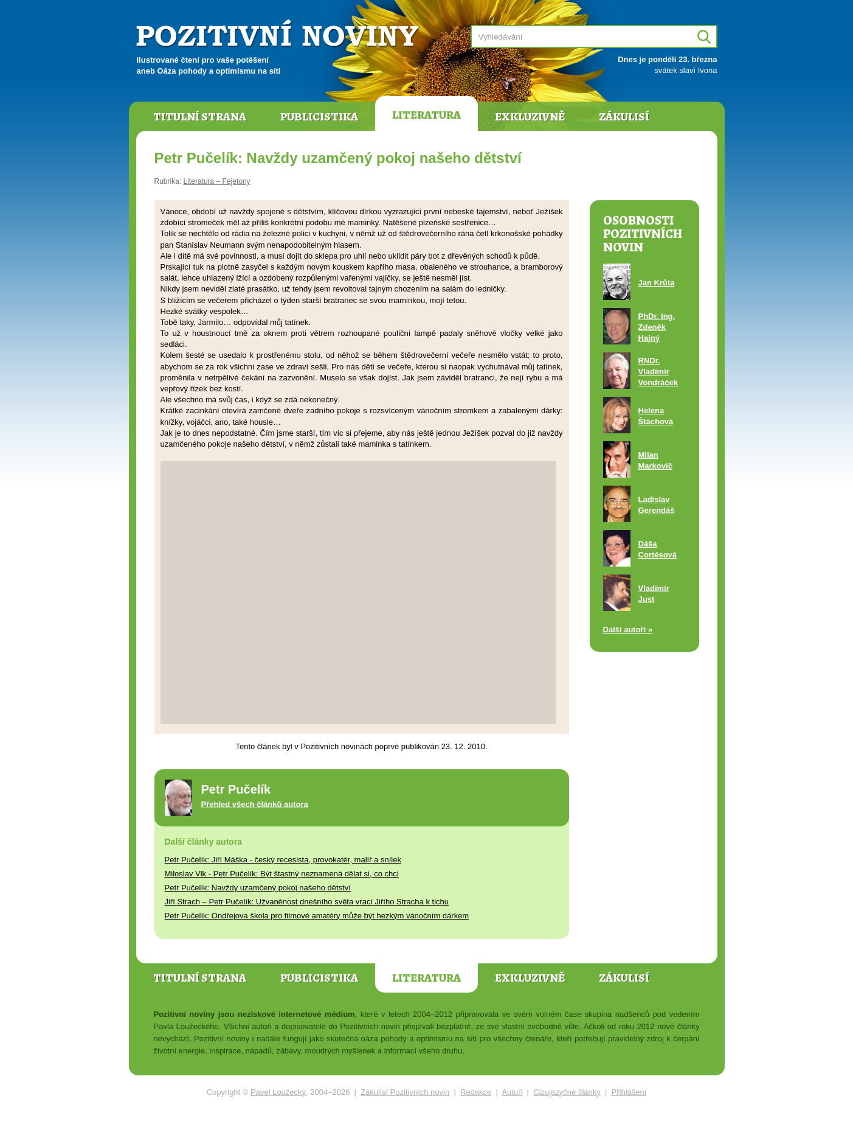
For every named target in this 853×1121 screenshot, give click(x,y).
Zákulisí (624, 117)
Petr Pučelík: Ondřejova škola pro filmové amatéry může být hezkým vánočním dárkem (317, 915)
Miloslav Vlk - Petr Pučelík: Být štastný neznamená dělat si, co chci (282, 873)
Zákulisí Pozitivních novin (405, 1092)
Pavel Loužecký (278, 1092)
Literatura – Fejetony (217, 181)
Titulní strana (199, 117)
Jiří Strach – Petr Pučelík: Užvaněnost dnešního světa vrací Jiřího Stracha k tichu (307, 901)
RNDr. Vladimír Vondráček (658, 371)
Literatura (426, 115)
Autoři (512, 1092)
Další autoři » (628, 629)
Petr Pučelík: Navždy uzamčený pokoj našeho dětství (258, 887)
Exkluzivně (530, 117)
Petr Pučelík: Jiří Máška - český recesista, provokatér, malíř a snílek (283, 859)
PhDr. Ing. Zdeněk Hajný (656, 327)
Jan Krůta (656, 282)
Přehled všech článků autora (254, 804)
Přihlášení (629, 1092)
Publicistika (319, 117)
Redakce (475, 1092)
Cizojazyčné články (567, 1092)
